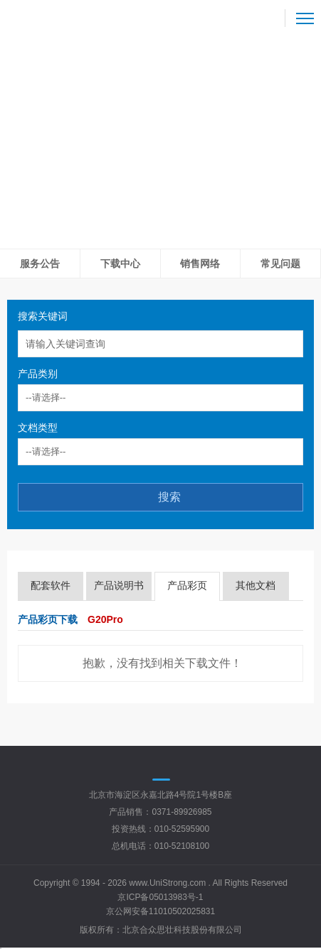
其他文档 (255, 585)
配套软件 (50, 585)
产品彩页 (187, 585)
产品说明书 (119, 585)
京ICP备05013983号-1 (160, 897)
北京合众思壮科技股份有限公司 (182, 930)
